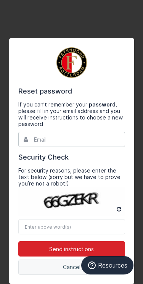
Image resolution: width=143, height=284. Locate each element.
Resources (107, 265)
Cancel (71, 267)
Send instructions (71, 249)
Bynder (71, 62)
